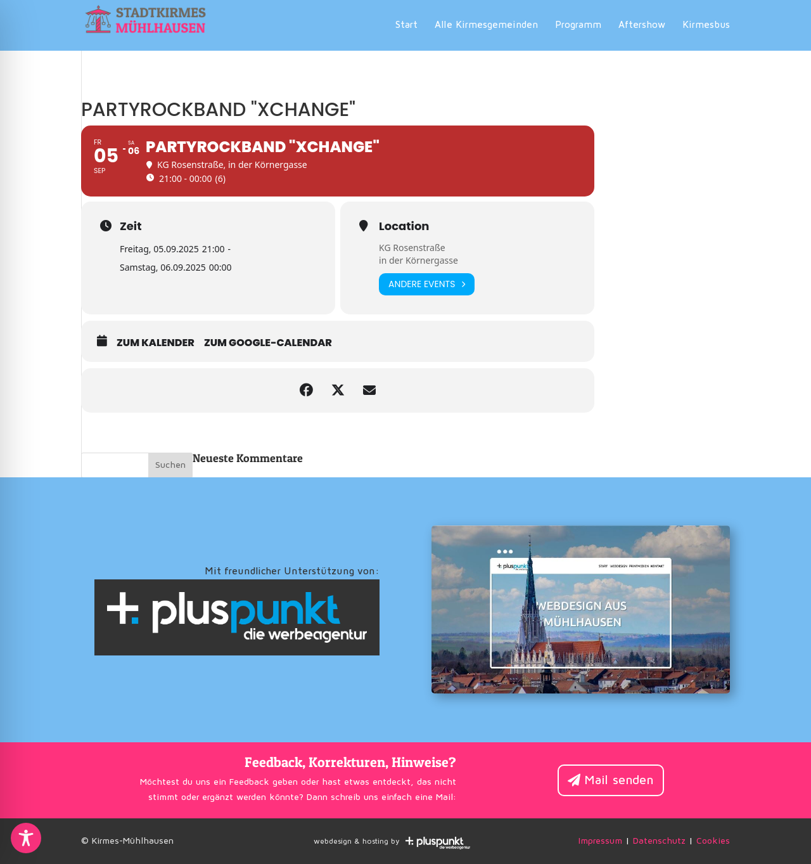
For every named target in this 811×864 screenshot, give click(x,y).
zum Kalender (156, 343)
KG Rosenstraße (412, 248)
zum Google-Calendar (268, 343)
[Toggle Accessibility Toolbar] (26, 838)
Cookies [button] (713, 841)
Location (404, 226)
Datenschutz (659, 841)
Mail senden (619, 780)
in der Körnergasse (418, 260)
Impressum (600, 841)
